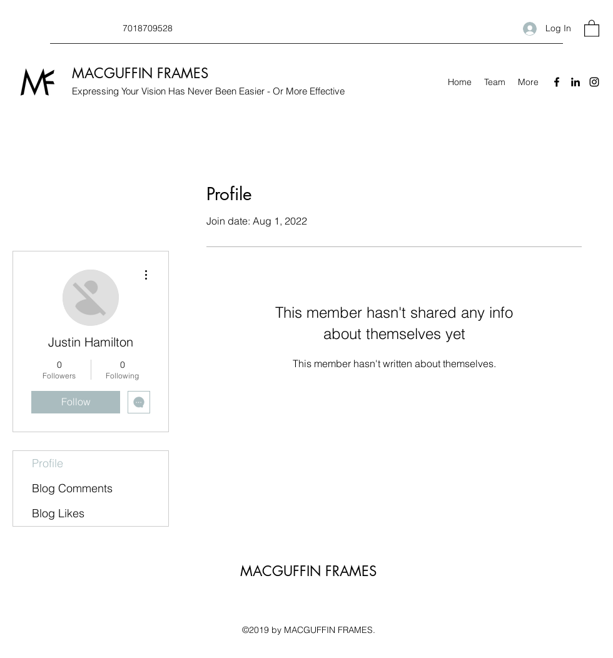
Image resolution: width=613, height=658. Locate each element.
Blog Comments (72, 488)
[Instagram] (594, 82)
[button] (591, 28)
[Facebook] (556, 82)
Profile (47, 463)
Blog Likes (58, 513)
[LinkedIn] (575, 82)
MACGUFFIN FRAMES (140, 73)
